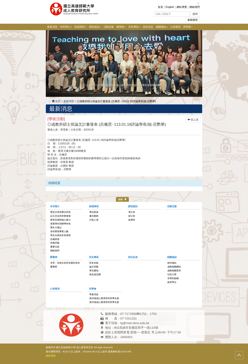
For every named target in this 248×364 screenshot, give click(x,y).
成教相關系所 (174, 270)
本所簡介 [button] (66, 26)
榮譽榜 (53, 257)
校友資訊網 (95, 274)
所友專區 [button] (134, 26)
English (170, 7)
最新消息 (52, 26)
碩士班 (131, 216)
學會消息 (93, 294)
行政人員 (93, 219)
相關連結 (172, 257)
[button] (57, 63)
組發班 (131, 219)
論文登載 (93, 266)
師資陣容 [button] (80, 26)
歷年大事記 (56, 227)
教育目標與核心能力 (60, 219)
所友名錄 (93, 263)
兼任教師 (93, 216)
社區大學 (171, 274)
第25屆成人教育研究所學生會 (104, 302)
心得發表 (175, 26)
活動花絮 (109, 26)
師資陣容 (94, 206)
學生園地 (93, 270)
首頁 (160, 7)
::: (198, 3)
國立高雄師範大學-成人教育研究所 (74, 347)
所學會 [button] (188, 26)
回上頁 (193, 119)
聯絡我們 (194, 7)
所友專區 (94, 257)
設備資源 (54, 239)
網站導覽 (182, 7)
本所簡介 (55, 206)
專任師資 (93, 212)
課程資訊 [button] (95, 26)
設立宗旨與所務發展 (60, 216)
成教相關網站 (174, 266)
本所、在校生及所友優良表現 (65, 263)
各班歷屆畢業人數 (59, 231)
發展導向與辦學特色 (60, 223)
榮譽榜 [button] (121, 26)
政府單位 (171, 282)
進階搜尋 (192, 20)
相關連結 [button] (162, 26)
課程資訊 (133, 206)
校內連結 (171, 263)
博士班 (131, 212)
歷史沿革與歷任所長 (60, 212)
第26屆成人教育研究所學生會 (104, 298)
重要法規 (54, 246)
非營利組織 (173, 278)
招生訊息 (148, 26)
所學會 (92, 288)
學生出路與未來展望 (60, 235)
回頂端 (239, 355)
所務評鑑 (54, 243)
